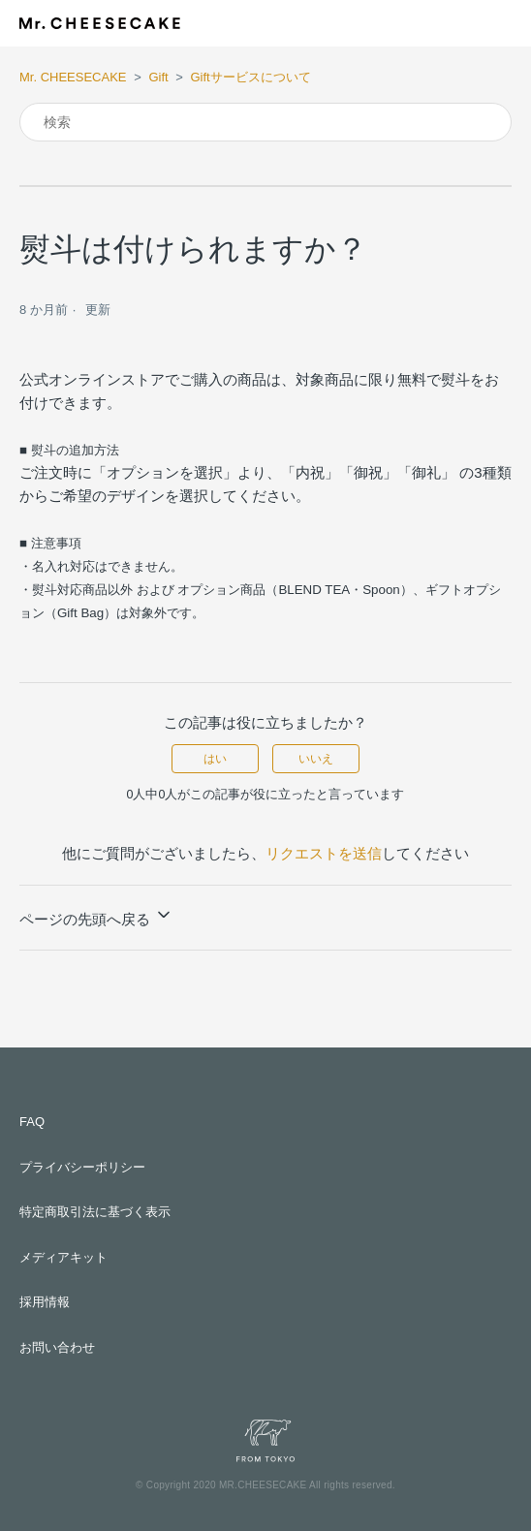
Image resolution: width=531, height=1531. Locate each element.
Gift (158, 77)
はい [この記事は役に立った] (215, 759)
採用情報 (44, 1302)
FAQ (32, 1121)
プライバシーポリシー (82, 1167)
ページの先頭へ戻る (96, 916)
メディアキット (63, 1257)
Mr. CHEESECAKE (73, 77)
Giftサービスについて (250, 77)
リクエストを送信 (324, 853)
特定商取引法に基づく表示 (95, 1211)
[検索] (265, 122)
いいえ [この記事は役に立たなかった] (315, 759)
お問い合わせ (57, 1347)
